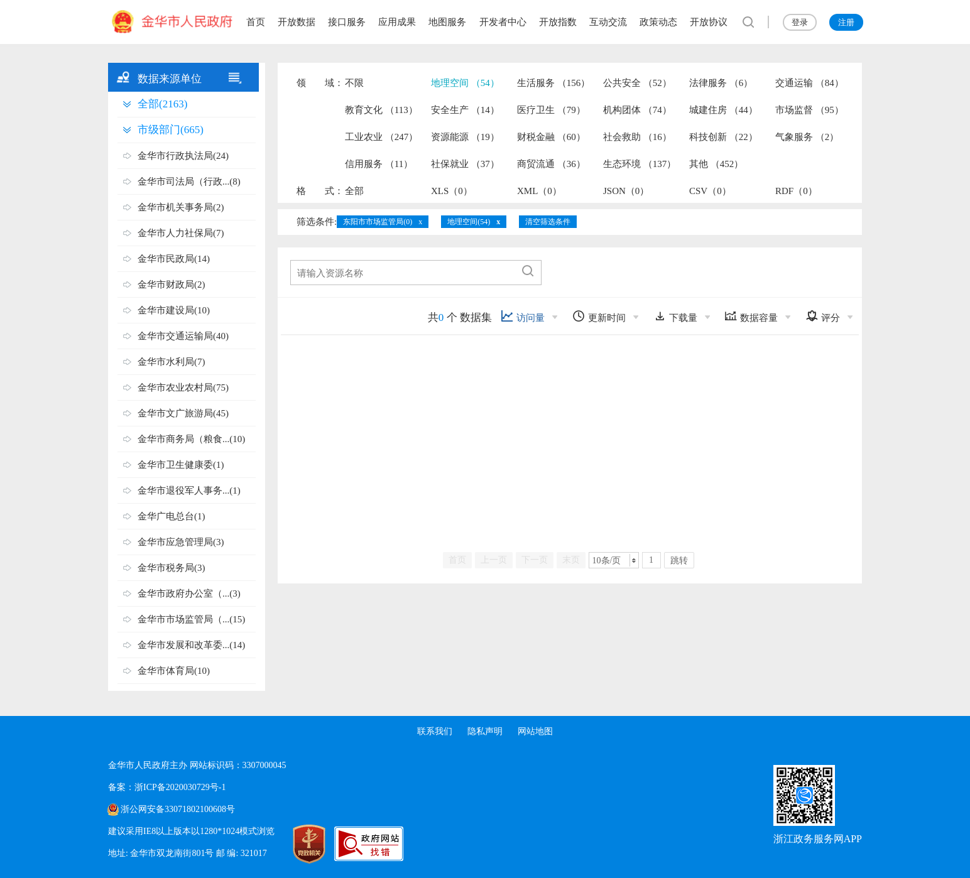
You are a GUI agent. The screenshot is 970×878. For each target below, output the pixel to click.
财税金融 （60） (551, 137)
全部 (354, 191)
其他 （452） (716, 164)
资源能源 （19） (465, 137)
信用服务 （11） (379, 164)
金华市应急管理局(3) (181, 542)
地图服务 (447, 22)
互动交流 (608, 22)
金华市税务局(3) (171, 568)
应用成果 (397, 22)
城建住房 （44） (723, 110)
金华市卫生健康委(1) (181, 465)
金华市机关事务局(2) (181, 207)
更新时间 (599, 316)
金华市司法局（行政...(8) (189, 181)
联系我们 (434, 731)
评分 (822, 316)
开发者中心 (502, 22)
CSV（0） (710, 191)
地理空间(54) (468, 221)
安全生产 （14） (465, 110)
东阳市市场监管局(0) (377, 221)
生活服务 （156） (553, 83)
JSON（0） (626, 191)
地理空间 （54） (465, 83)
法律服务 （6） (721, 83)
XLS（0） (451, 191)
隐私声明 (485, 731)
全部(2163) (162, 104)
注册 (846, 22)
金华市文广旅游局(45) (183, 413)
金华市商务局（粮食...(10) (191, 439)
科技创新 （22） (723, 137)
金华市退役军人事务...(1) (189, 490)
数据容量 (751, 316)
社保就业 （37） (465, 164)
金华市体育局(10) (174, 671)
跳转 (679, 560)
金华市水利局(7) (171, 362)
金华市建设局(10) (174, 310)
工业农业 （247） (381, 137)
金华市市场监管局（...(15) (191, 619)
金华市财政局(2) (171, 284)
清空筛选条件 (547, 221)
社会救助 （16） (637, 137)
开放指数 (558, 22)
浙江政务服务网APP (817, 838)
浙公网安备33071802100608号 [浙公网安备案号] (178, 809)
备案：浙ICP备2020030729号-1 (167, 787)
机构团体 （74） (637, 110)
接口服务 (347, 22)
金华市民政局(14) (174, 259)
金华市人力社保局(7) (181, 233)
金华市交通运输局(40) (183, 336)
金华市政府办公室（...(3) (189, 593)
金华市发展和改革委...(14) (191, 645)
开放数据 (296, 22)
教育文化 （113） (381, 110)
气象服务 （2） (807, 137)
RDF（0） (796, 191)
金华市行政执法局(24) (183, 156)
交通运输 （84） (809, 83)
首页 (255, 22)
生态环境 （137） (639, 164)
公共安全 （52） (637, 83)
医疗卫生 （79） (551, 110)
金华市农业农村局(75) (183, 387)
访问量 (523, 316)
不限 (354, 83)
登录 (800, 22)
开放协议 (709, 22)
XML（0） (539, 191)
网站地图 (535, 731)
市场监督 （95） (809, 110)
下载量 (675, 316)
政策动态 (658, 22)
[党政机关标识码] (296, 844)
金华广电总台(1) (171, 516)
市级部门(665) (171, 130)
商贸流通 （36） (551, 164)
